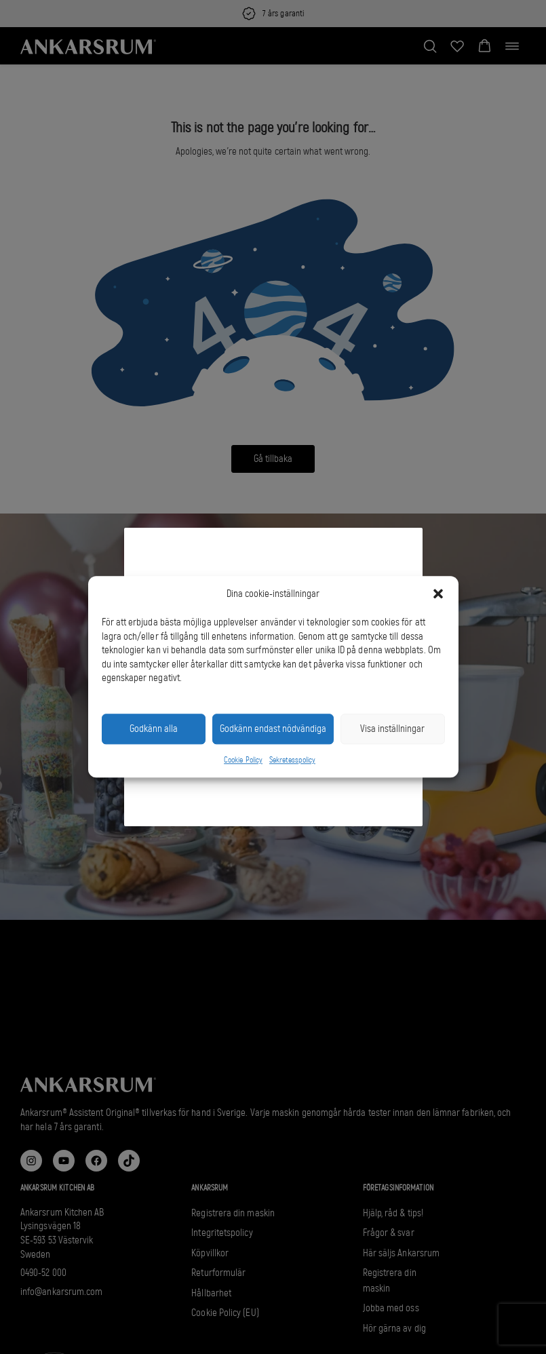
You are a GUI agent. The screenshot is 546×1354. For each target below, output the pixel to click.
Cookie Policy (243, 760)
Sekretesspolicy (292, 760)
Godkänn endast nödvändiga (273, 729)
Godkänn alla (154, 729)
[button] (438, 594)
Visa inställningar (392, 729)
